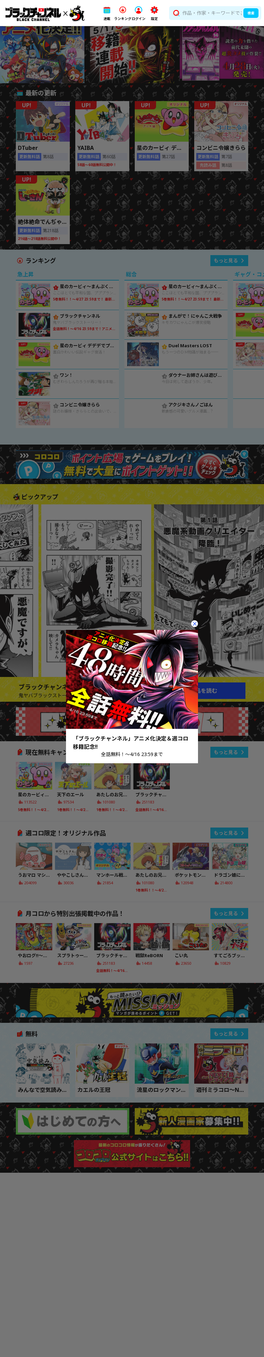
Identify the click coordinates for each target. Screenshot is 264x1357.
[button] (107, 13)
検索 (251, 13)
